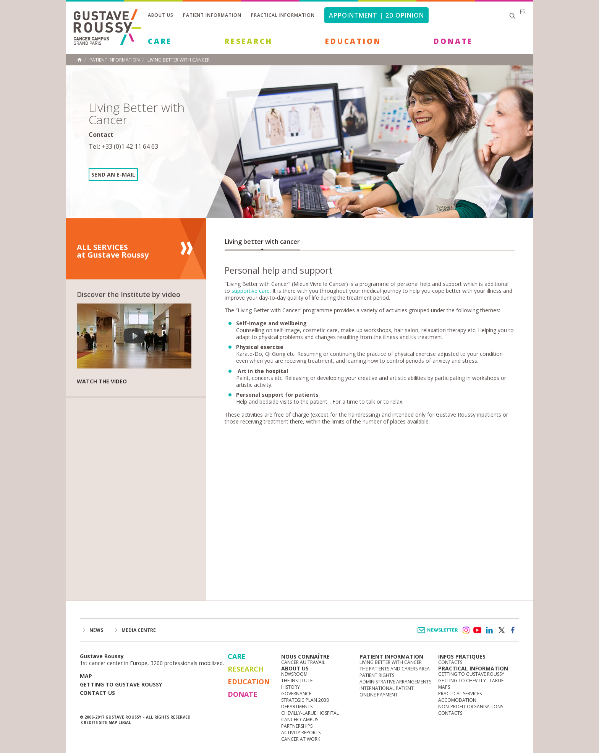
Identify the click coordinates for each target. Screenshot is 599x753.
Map (86, 676)
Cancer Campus (299, 719)
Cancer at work (300, 739)
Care (160, 41)
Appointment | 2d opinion (376, 15)
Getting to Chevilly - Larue (470, 680)
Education (353, 41)
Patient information (212, 15)
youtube (477, 630)
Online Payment (378, 694)
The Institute (296, 680)
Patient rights (376, 675)
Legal (124, 722)
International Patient (386, 688)
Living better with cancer (262, 241)
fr (523, 11)
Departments (296, 706)
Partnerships (296, 726)
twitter (501, 630)
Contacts (450, 662)
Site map (108, 722)
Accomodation (457, 700)
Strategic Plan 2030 (305, 700)
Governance (296, 693)
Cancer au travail (303, 662)
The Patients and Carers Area (394, 668)
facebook (513, 630)
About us (160, 15)
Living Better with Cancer (178, 60)
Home (79, 59)
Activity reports (301, 732)
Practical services (460, 693)
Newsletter (439, 634)
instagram (465, 630)
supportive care (251, 290)
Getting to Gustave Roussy (121, 684)
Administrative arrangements (395, 681)
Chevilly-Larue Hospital (310, 713)
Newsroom (294, 674)
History (290, 687)
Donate (453, 41)
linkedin (489, 630)
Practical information (283, 15)
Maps (444, 687)
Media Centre (138, 630)
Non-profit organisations (470, 706)
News (96, 630)
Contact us (97, 692)
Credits (89, 722)
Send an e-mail (113, 174)
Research (248, 41)
